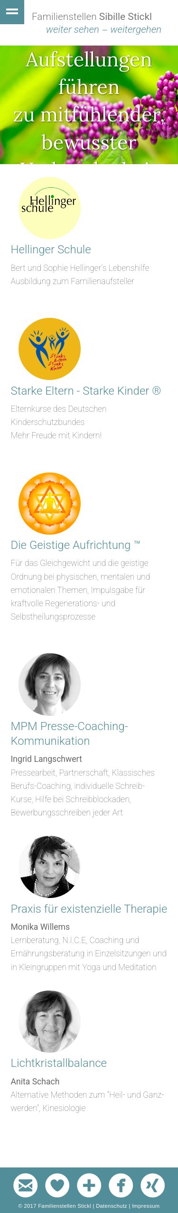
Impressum (145, 1206)
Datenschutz (111, 1206)
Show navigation (12, 12)
